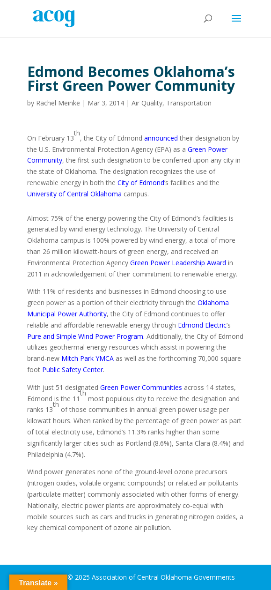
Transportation (189, 102)
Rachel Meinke (58, 102)
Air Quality (147, 102)
